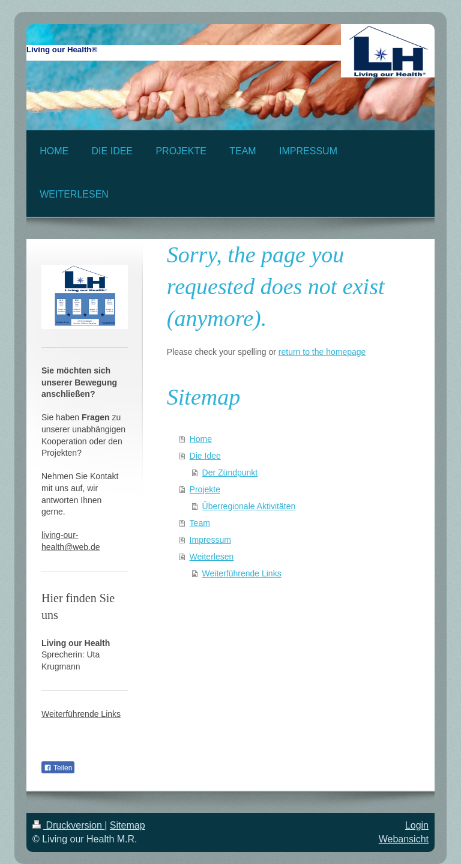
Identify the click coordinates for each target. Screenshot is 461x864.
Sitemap (127, 825)
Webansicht (404, 839)
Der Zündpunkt (230, 472)
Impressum (210, 540)
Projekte (205, 489)
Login (417, 825)
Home (201, 439)
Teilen (58, 768)
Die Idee (205, 456)
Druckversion (68, 825)
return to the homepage (322, 352)
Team (200, 523)
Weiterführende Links (242, 573)
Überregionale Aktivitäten (249, 506)
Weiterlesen (212, 556)
